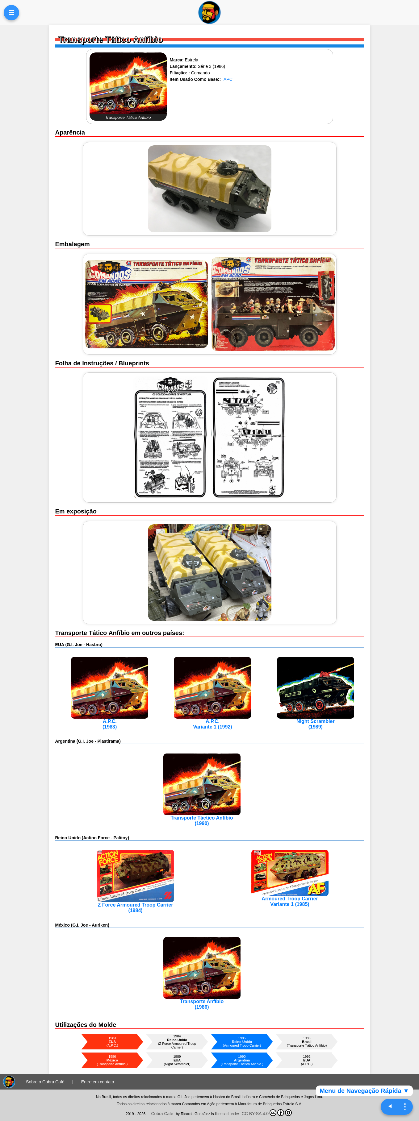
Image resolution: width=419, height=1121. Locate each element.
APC (228, 79)
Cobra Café (162, 1113)
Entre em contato (97, 1081)
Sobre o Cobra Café (45, 1081)
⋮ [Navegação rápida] (405, 1106)
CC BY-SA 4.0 (267, 1112)
